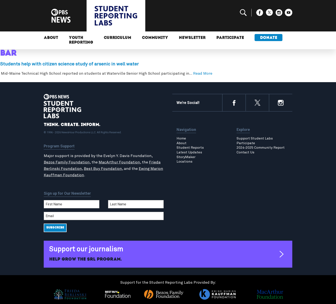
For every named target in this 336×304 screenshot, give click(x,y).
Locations (184, 161)
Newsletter (192, 38)
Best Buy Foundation (103, 169)
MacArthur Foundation (119, 162)
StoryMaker (186, 157)
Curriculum (117, 38)
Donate (268, 38)
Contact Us (245, 152)
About (51, 38)
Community (155, 38)
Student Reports (190, 147)
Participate (230, 38)
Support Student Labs (255, 138)
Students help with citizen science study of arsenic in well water (69, 64)
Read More (202, 74)
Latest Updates (189, 152)
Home (181, 138)
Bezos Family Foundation (67, 162)
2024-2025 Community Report (261, 147)
